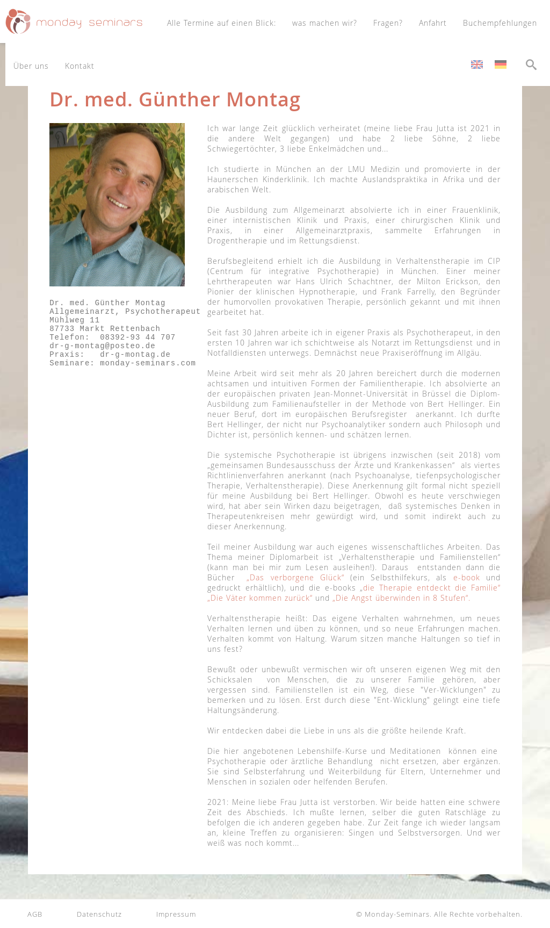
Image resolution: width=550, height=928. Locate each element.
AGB (34, 914)
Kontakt (80, 66)
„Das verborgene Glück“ (295, 577)
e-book (466, 577)
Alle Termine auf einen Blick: (221, 23)
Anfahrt (433, 23)
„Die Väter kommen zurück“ (260, 598)
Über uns (31, 66)
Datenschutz (99, 914)
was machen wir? (324, 23)
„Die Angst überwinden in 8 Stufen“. (401, 598)
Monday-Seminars (397, 914)
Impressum (176, 914)
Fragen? (388, 23)
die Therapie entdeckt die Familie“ (432, 587)
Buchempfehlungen (500, 23)
